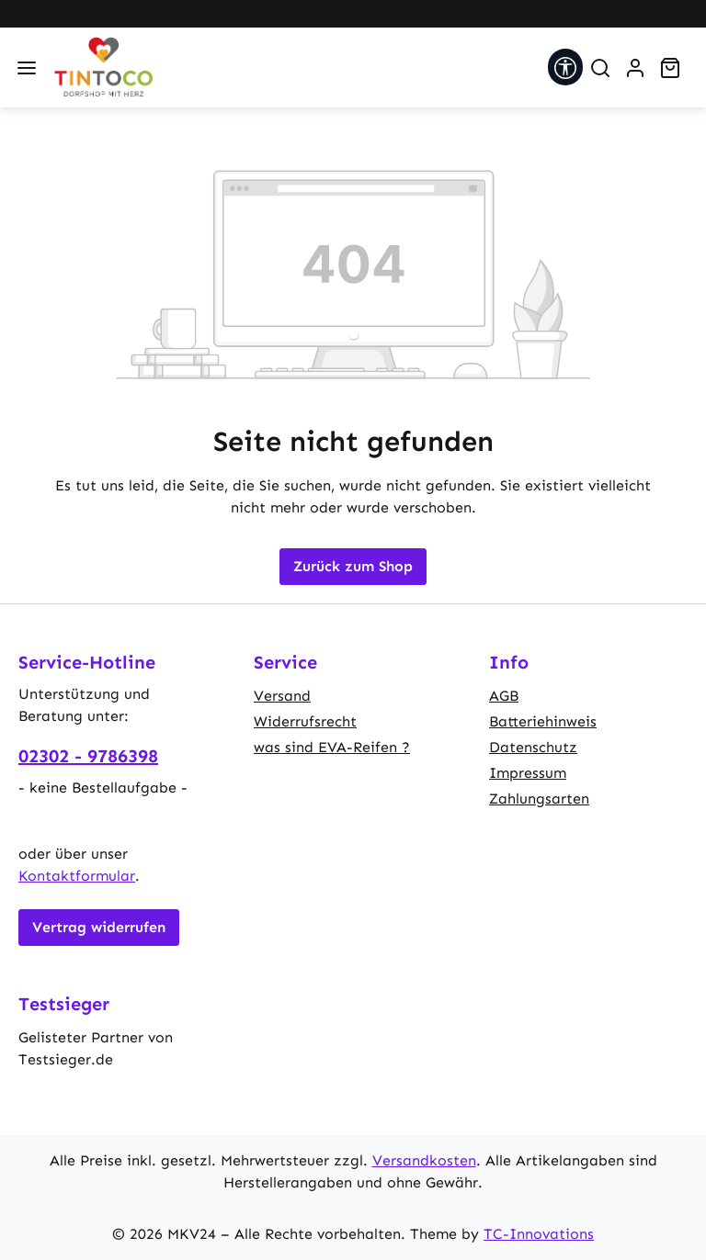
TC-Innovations (539, 1234)
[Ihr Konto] (635, 68)
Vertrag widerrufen (98, 927)
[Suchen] (600, 68)
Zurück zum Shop (353, 566)
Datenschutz (533, 747)
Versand (282, 695)
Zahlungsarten (539, 798)
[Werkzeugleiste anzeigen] (565, 67)
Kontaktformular (76, 875)
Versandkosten (424, 1160)
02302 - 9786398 (88, 756)
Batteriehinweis (543, 721)
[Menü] (26, 68)
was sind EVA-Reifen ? (332, 747)
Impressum (527, 773)
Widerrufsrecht (305, 721)
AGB (503, 695)
